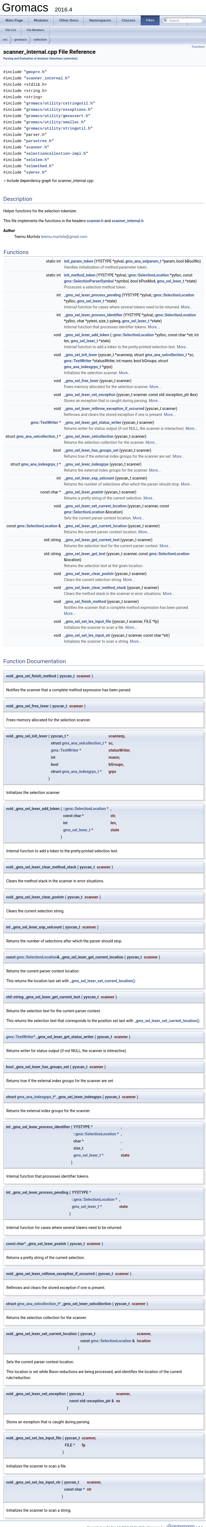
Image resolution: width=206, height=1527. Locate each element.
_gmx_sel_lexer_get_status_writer (92, 418)
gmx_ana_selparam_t (143, 256)
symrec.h (35, 167)
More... (187, 302)
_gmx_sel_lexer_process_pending (92, 290)
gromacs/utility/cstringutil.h (59, 101)
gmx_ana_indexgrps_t (82, 362)
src (5, 39)
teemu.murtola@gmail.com (64, 232)
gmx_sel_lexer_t (170, 276)
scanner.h (36, 143)
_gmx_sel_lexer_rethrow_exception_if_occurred (104, 404)
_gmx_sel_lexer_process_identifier (93, 310)
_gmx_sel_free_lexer (81, 376)
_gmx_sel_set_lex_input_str (87, 631)
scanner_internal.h (46, 77)
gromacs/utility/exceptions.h (58, 107)
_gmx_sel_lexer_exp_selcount (89, 473)
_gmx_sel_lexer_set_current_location (95, 501)
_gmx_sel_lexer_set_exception (89, 390)
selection (40, 39)
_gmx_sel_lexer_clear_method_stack (95, 583)
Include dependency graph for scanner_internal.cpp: (48, 176)
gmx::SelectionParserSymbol (89, 276)
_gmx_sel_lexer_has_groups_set (91, 445)
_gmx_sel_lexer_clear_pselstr (89, 569)
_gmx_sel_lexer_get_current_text (92, 535)
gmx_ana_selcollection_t (166, 350)
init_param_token (78, 256)
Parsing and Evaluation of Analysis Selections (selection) (40, 58)
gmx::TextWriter (77, 356)
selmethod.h (38, 161)
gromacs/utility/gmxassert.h (57, 113)
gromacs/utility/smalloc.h (54, 119)
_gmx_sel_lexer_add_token (86, 330)
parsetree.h (38, 137)
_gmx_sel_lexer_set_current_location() (102, 976)
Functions (198, 47)
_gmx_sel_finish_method (85, 597)
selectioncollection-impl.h (56, 149)
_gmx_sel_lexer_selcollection (89, 432)
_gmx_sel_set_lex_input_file (87, 617)
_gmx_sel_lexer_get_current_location (95, 521)
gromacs (20, 39)
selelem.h (36, 155)
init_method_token (79, 270)
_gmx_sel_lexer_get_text (84, 549)
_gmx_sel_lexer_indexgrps (86, 459)
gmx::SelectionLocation (149, 270)
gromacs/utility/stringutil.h (58, 125)
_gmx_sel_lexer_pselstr (83, 487)
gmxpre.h (35, 71)
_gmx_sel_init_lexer (80, 350)
